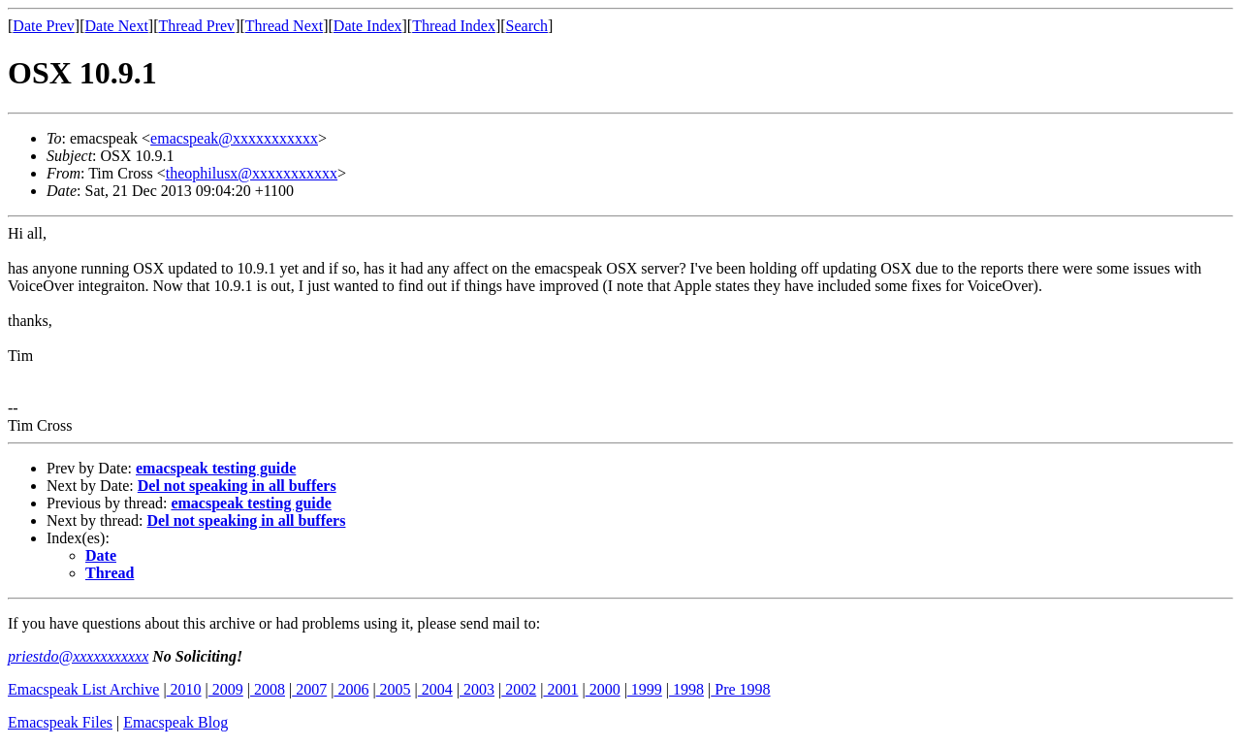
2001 (560, 689)
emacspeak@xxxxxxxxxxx (234, 138)
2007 (309, 689)
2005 (393, 689)
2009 (225, 689)
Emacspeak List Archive (83, 689)
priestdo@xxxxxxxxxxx (78, 656)
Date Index (368, 25)
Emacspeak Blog (175, 722)
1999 (644, 689)
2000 (603, 689)
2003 (477, 689)
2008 (267, 689)
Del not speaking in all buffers (237, 485)
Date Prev (44, 25)
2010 (184, 689)
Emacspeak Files (60, 722)
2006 (351, 689)
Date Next (116, 25)
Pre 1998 (740, 689)
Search (527, 25)
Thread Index (453, 25)
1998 (686, 689)
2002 (518, 689)
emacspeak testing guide (216, 468)
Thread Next (284, 25)
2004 (435, 689)
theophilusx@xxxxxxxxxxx (251, 173)
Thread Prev (196, 25)
